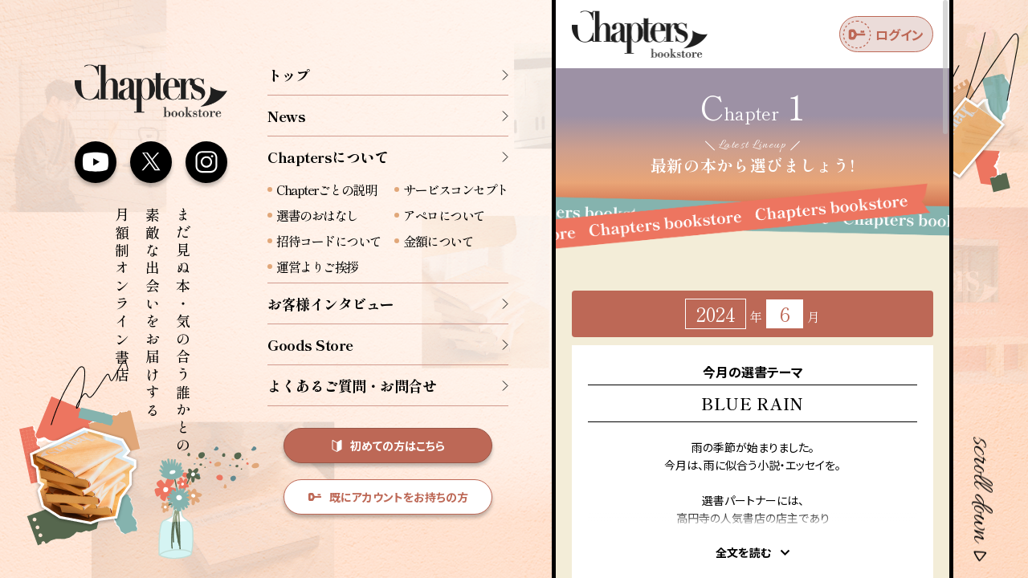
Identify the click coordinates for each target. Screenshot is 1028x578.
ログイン (883, 34)
